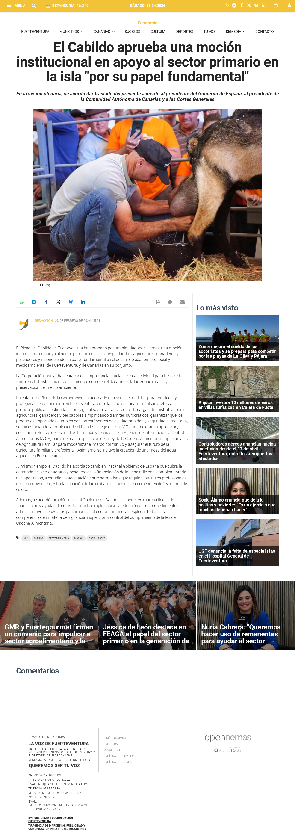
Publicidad (112, 744)
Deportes (184, 32)
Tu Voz (210, 32)
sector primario (59, 538)
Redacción (44, 320)
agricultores (97, 538)
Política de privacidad (120, 756)
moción (78, 538)
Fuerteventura (35, 32)
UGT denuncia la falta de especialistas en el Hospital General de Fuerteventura (236, 556)
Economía (148, 23)
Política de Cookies (118, 762)
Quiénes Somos (115, 738)
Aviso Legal (112, 750)
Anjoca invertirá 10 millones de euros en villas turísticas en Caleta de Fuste (235, 405)
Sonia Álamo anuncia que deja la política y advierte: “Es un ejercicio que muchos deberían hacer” (237, 504)
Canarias (102, 32)
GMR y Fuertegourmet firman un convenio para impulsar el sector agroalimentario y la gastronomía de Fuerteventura (49, 641)
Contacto (264, 32)
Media (236, 32)
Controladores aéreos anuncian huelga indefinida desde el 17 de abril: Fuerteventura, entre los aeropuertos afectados (237, 451)
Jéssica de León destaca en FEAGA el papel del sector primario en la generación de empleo (146, 637)
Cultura (157, 32)
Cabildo (39, 538)
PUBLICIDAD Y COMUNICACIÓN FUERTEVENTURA (50, 819)
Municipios (69, 32)
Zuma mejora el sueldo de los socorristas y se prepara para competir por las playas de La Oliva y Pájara (237, 351)
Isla (26, 538)
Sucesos (132, 32)
